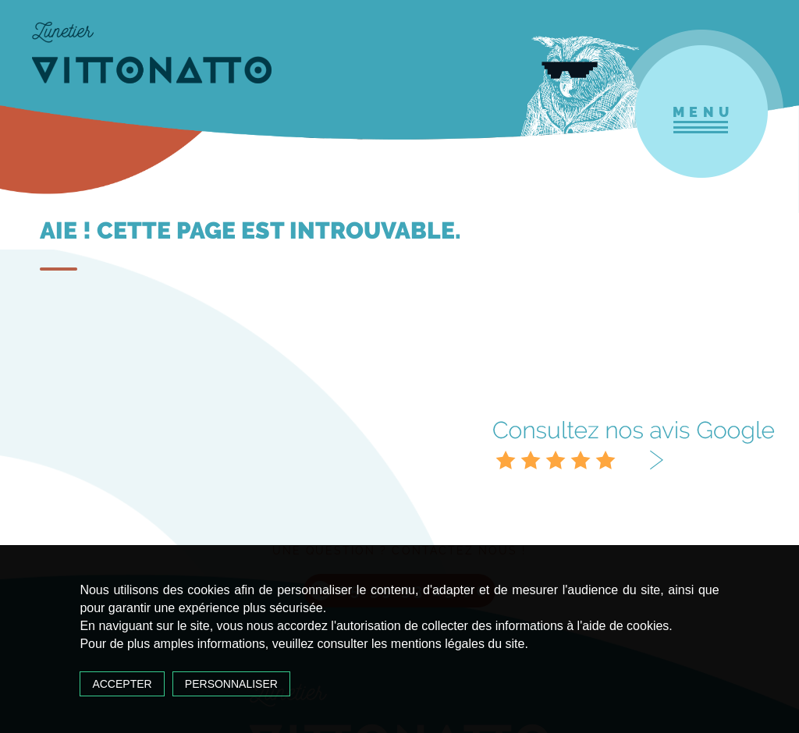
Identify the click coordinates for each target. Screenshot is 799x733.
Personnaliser (231, 684)
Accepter (121, 684)
